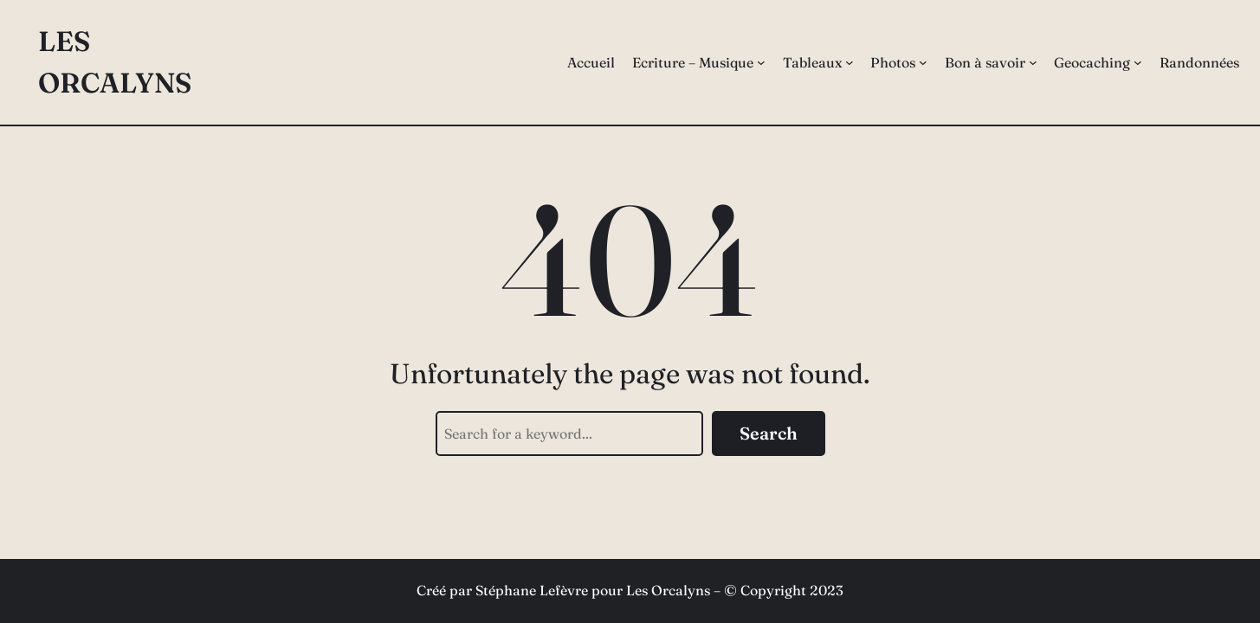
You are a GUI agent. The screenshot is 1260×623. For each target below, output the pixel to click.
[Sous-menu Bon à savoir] (1033, 62)
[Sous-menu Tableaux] (849, 62)
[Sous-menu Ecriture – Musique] (761, 62)
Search (769, 433)
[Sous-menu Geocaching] (1138, 62)
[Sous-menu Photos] (923, 62)
